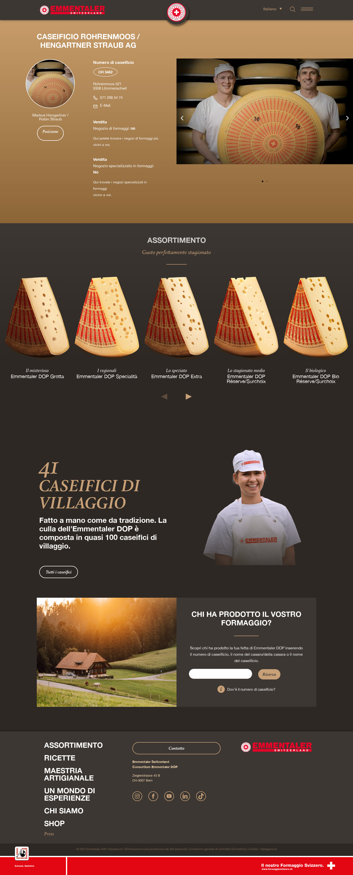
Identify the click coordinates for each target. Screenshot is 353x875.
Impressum (115, 849)
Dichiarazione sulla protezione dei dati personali (156, 849)
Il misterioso (37, 370)
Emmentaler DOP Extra (176, 376)
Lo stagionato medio (246, 370)
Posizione (50, 131)
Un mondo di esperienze (69, 794)
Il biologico (315, 370)
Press (49, 833)
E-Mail (105, 105)
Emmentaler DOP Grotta (37, 376)
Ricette (59, 757)
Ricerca (269, 674)
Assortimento (73, 745)
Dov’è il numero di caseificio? (251, 689)
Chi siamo (63, 810)
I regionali (106, 370)
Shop (54, 823)
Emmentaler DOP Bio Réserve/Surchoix (315, 378)
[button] (182, 118)
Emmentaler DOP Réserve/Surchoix (246, 378)
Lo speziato (176, 370)
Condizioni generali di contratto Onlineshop (217, 849)
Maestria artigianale (69, 774)
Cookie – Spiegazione (262, 849)
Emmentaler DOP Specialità (106, 376)
